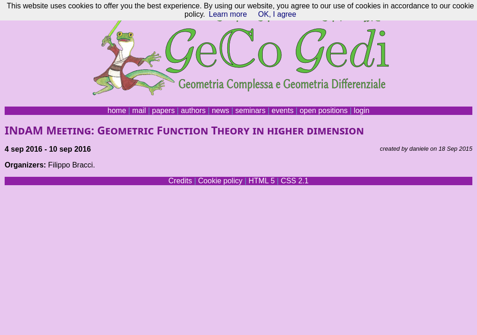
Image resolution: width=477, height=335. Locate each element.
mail (139, 110)
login (361, 110)
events (282, 110)
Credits (180, 181)
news (220, 110)
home (117, 110)
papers (163, 110)
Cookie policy (220, 181)
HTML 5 (261, 181)
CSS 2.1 (295, 181)
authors (193, 110)
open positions (324, 110)
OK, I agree (277, 14)
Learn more (228, 14)
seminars (250, 110)
